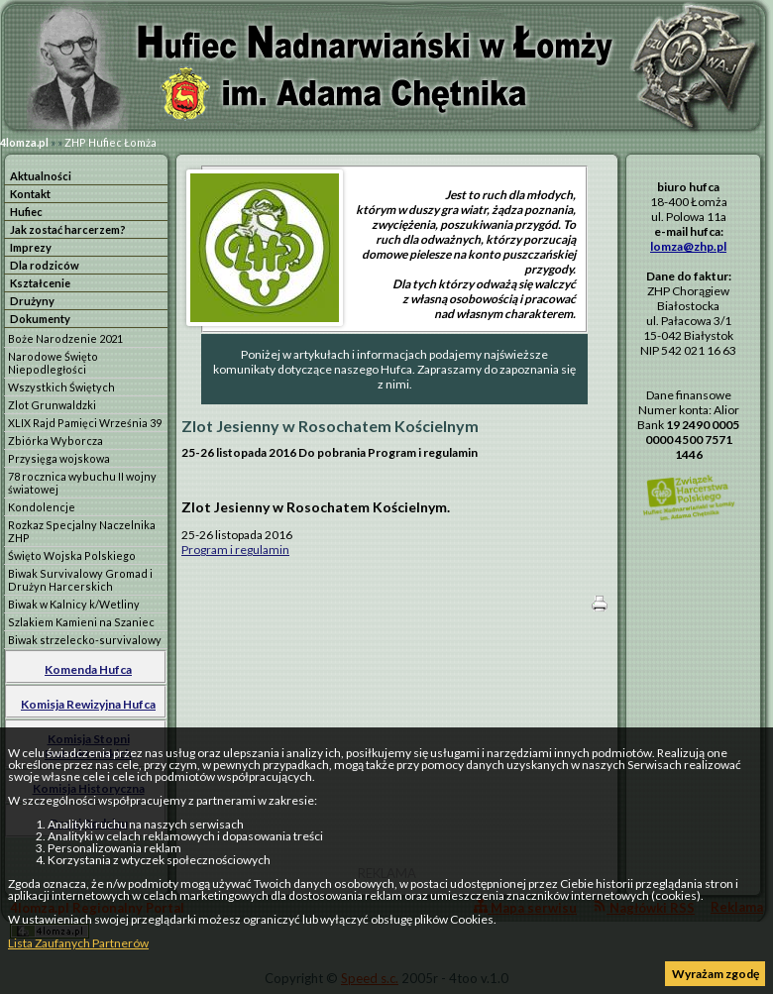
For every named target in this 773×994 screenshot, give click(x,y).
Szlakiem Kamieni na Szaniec (81, 621)
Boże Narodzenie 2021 (65, 338)
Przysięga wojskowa (59, 458)
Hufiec (26, 211)
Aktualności (40, 175)
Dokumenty (40, 318)
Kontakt (30, 193)
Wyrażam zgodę (715, 973)
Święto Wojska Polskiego (72, 555)
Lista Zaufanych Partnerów (78, 943)
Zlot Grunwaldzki (52, 404)
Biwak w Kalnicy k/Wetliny (74, 604)
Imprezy (31, 247)
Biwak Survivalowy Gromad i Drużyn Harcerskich (80, 580)
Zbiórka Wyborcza (55, 440)
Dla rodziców (44, 265)
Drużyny (32, 300)
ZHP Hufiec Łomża (110, 142)
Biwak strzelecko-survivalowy (85, 639)
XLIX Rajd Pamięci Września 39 (85, 422)
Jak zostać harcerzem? (68, 229)
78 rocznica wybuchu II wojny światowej (82, 483)
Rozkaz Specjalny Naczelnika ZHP (82, 531)
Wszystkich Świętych (61, 387)
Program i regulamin (235, 549)
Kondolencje (41, 506)
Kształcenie (40, 282)
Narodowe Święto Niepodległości (53, 363)
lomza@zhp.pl (688, 246)
